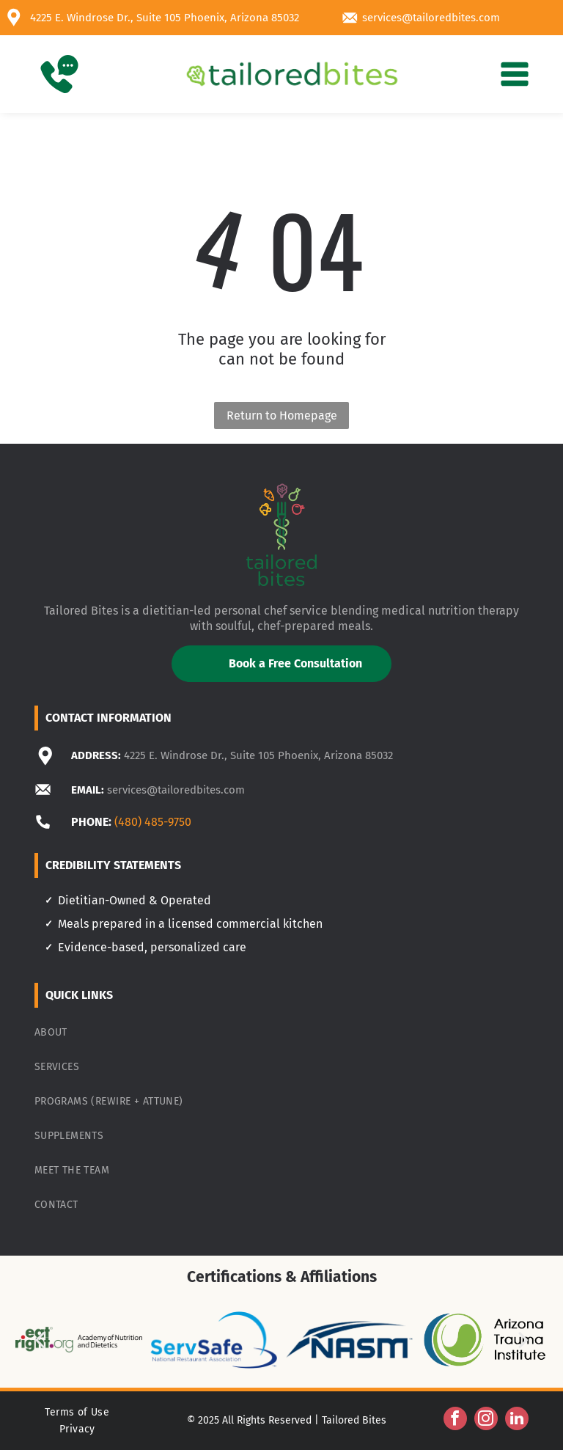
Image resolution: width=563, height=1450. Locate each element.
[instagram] (486, 1420)
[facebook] (455, 1420)
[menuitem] (281, 1032)
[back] (39, 1339)
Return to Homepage (282, 415)
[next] (523, 1339)
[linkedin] (517, 1420)
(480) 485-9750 (152, 822)
